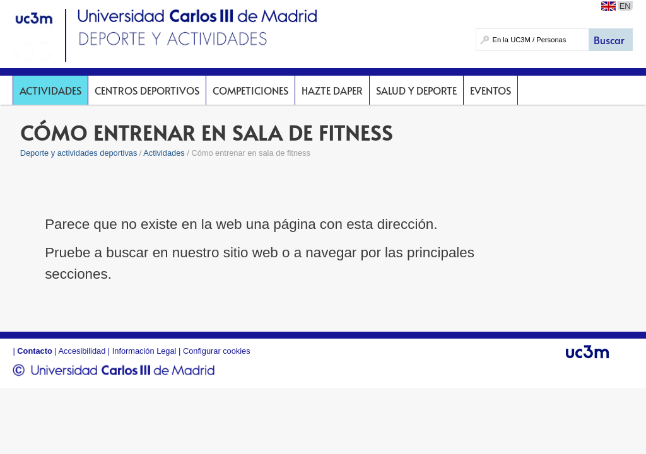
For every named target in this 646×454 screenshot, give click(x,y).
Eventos (490, 90)
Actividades (50, 90)
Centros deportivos (147, 90)
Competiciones (250, 90)
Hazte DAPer (332, 90)
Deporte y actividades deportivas (79, 153)
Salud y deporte (416, 90)
